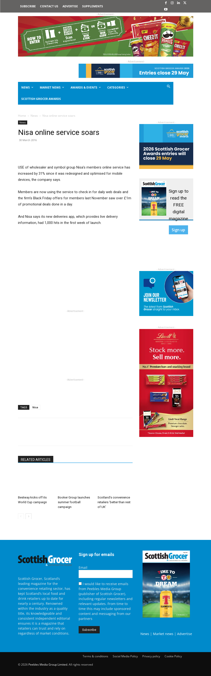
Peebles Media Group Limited (47, 665)
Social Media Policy (125, 656)
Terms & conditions (95, 656)
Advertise (184, 634)
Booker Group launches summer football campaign (74, 501)
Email (83, 567)
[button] (159, 87)
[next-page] (28, 516)
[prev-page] (21, 516)
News (34, 116)
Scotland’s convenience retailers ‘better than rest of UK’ (114, 501)
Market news (163, 634)
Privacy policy (151, 656)
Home (22, 116)
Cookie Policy (173, 656)
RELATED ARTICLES (35, 460)
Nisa (35, 407)
